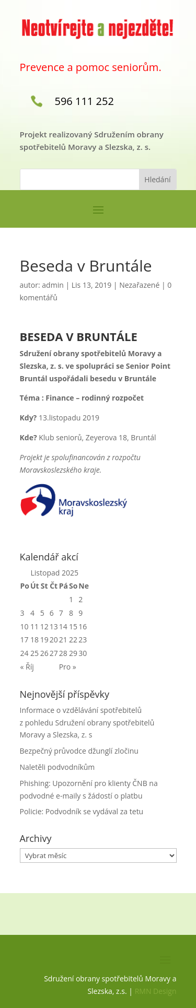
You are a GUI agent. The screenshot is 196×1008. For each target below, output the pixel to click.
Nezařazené (139, 285)
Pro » (67, 667)
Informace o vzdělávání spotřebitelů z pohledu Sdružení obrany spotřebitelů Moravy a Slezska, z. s (87, 722)
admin (52, 285)
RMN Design (156, 991)
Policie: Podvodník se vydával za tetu (82, 811)
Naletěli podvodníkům (57, 767)
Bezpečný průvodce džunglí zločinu (79, 751)
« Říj (27, 667)
